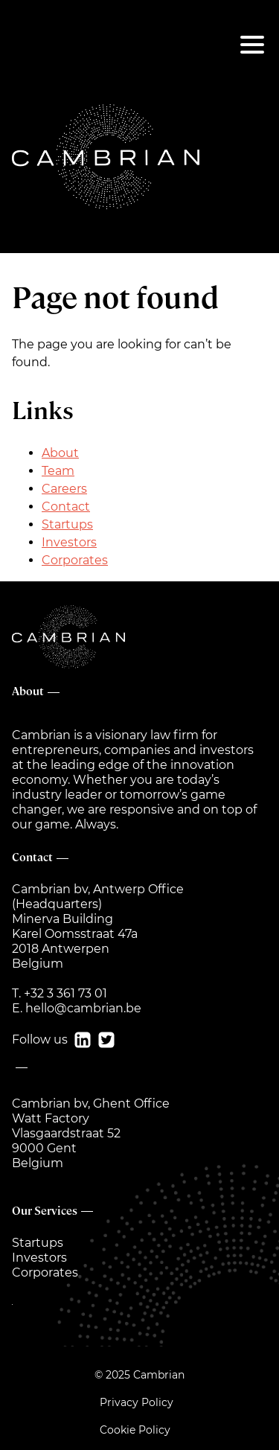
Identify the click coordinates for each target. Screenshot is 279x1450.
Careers (64, 489)
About (60, 453)
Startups (67, 524)
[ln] (80, 1040)
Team (58, 471)
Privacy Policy (136, 1402)
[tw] (103, 1040)
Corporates (75, 560)
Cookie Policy (135, 1430)
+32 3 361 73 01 (65, 993)
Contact (66, 506)
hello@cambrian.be (83, 1008)
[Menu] (252, 45)
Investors (69, 542)
